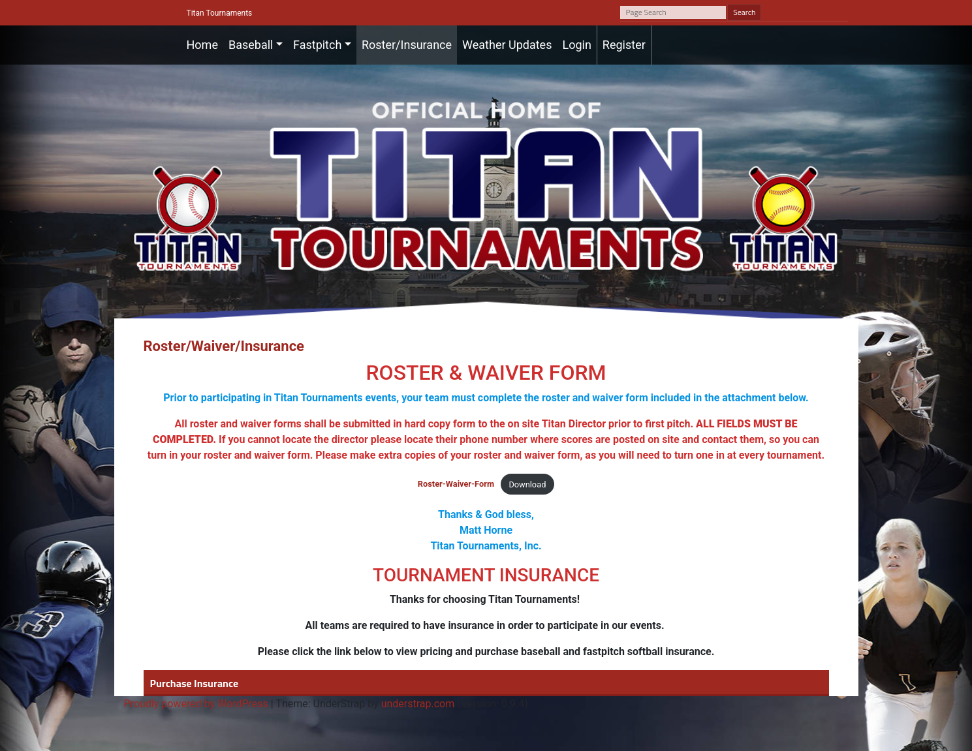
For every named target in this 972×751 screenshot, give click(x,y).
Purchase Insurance (194, 683)
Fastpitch (317, 45)
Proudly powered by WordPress (196, 703)
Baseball (251, 45)
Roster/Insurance (407, 45)
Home (202, 45)
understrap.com (418, 703)
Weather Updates (507, 45)
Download (527, 484)
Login (576, 45)
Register (624, 45)
